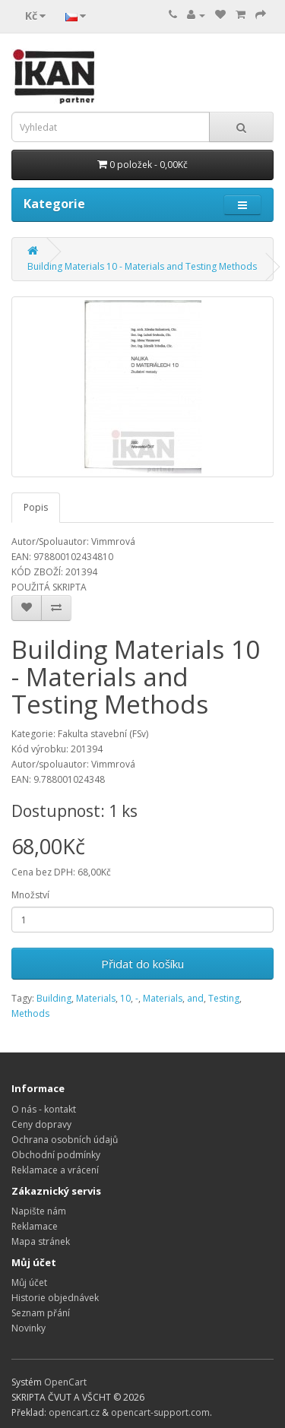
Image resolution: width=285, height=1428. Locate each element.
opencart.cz (74, 1412)
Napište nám (38, 1211)
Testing (223, 998)
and (195, 998)
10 (125, 998)
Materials (96, 998)
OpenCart (65, 1382)
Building (53, 998)
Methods (30, 1013)
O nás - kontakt (43, 1109)
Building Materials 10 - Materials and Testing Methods (142, 266)
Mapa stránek (40, 1241)
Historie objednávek (55, 1297)
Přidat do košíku (142, 963)
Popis (36, 507)
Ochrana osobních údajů (64, 1139)
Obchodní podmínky (55, 1154)
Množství (30, 894)
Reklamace (34, 1226)
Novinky (28, 1328)
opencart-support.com (160, 1412)
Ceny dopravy (41, 1124)
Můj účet (29, 1282)
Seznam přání (40, 1312)
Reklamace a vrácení (55, 1170)
